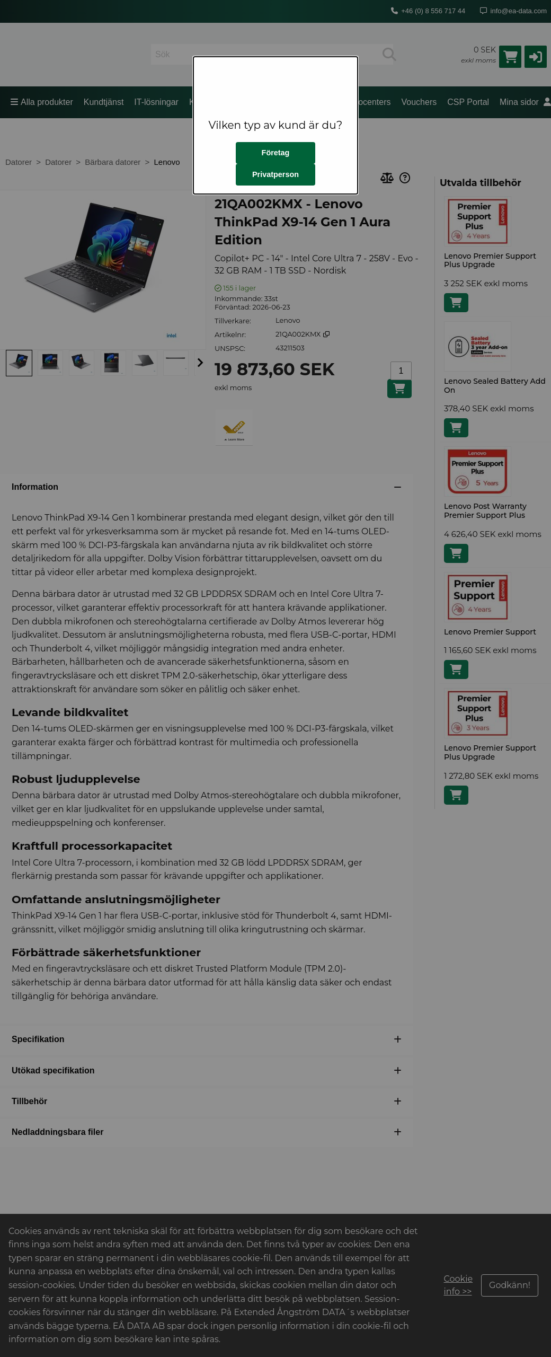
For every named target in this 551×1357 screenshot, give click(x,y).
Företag (276, 152)
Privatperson (275, 174)
